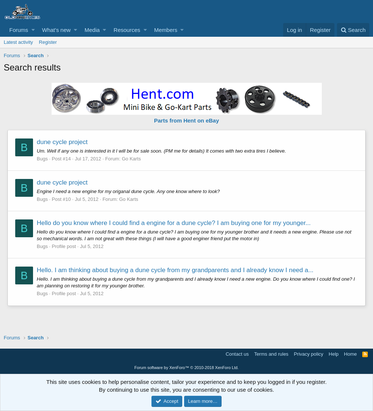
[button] (33, 30)
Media (92, 30)
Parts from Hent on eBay (186, 120)
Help (334, 354)
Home (350, 354)
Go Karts (131, 159)
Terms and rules (271, 354)
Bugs (42, 159)
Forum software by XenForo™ (186, 367)
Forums (18, 30)
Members (165, 30)
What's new (56, 30)
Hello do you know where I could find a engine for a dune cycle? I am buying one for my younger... (174, 222)
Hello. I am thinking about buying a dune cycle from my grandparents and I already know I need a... (175, 270)
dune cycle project (62, 142)
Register (48, 42)
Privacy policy (308, 354)
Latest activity (18, 42)
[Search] (353, 30)
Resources (127, 30)
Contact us (237, 354)
